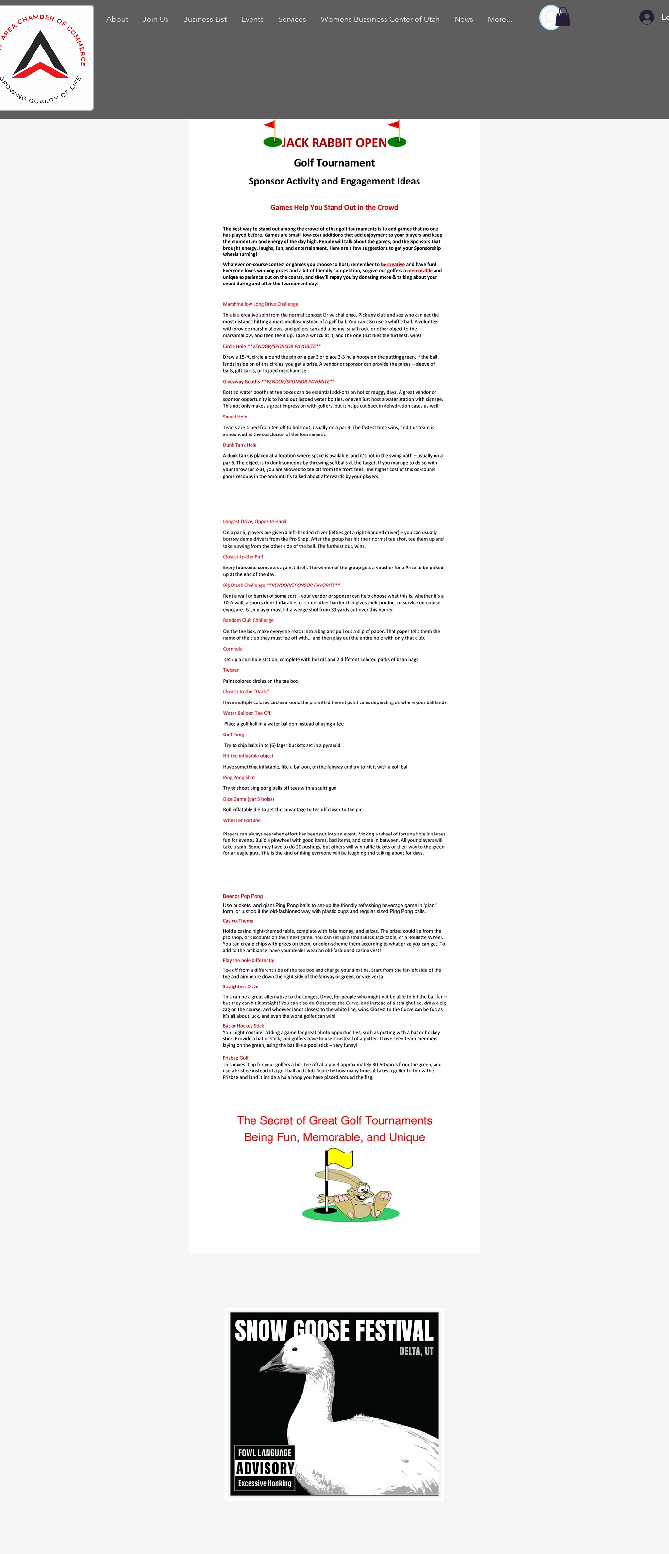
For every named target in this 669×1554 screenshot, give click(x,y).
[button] (563, 16)
